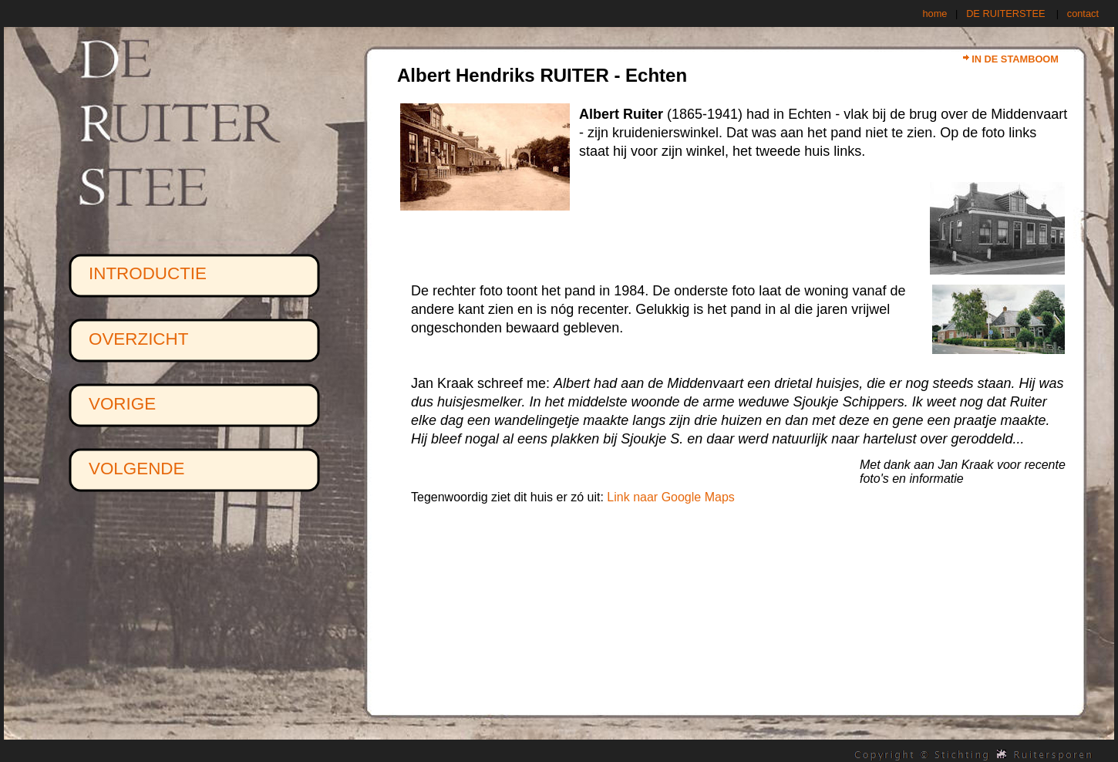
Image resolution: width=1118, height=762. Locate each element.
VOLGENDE (136, 468)
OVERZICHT (138, 339)
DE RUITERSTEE (1005, 13)
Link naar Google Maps (670, 497)
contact (1083, 13)
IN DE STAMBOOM (1015, 59)
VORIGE (122, 403)
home (934, 13)
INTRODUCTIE (148, 273)
